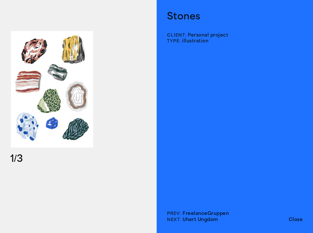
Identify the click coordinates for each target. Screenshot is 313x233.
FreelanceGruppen (206, 213)
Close (296, 219)
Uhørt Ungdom (200, 219)
